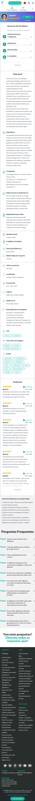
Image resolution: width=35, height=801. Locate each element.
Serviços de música (7, 740)
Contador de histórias (12, 348)
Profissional (16, 365)
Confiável (8, 372)
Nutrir (17, 372)
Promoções (23, 8)
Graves (7, 335)
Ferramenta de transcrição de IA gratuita (7, 750)
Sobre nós (22, 712)
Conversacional (17, 368)
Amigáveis (19, 362)
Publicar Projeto (15, 3)
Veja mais (17, 65)
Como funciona (23, 653)
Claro (6, 368)
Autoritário (8, 358)
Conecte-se (22, 707)
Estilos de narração (25, 683)
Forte (6, 365)
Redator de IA (6, 760)
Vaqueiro (7, 345)
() (19, 18)
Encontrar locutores (25, 671)
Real (26, 365)
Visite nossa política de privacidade (20, 792)
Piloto (17, 345)
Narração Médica (7, 705)
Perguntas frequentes (25, 658)
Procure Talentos (12, 8)
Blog (20, 656)
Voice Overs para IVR (8, 677)
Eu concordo (17, 799)
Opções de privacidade (26, 725)
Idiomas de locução (24, 673)
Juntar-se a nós (23, 710)
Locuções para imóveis (9, 707)
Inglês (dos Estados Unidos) (18, 30)
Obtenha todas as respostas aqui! (17, 639)
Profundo (17, 335)
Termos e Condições (25, 717)
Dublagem (5, 653)
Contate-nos (23, 715)
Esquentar (8, 362)
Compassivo (20, 358)
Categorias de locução (26, 681)
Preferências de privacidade (17, 795)
